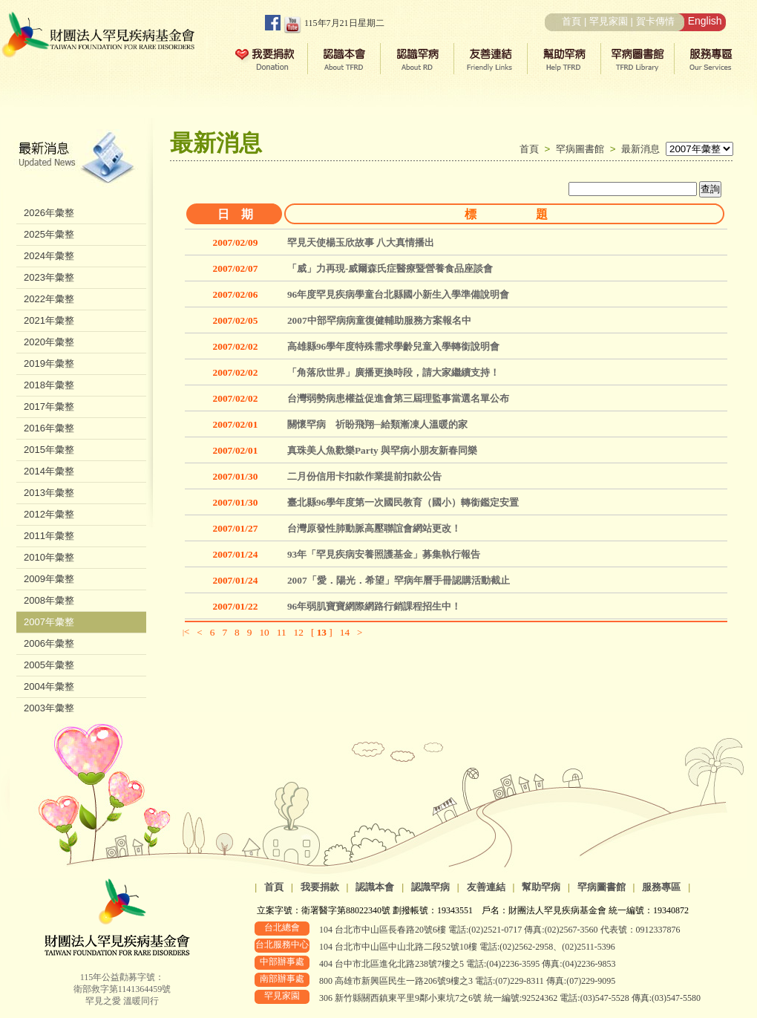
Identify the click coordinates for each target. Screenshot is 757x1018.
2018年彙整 (49, 385)
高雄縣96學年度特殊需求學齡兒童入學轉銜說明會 (393, 346)
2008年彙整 (49, 600)
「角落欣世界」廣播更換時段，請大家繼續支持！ (393, 372)
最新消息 (640, 148)
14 (345, 632)
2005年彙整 (49, 664)
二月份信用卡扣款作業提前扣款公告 (364, 476)
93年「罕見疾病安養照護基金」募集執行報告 (383, 554)
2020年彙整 (49, 342)
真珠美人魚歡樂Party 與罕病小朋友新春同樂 (382, 450)
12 (299, 632)
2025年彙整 (49, 234)
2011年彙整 (49, 535)
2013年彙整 (49, 492)
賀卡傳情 (655, 21)
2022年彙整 (49, 298)
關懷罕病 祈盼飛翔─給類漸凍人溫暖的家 (377, 424)
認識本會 (374, 887)
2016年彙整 (49, 428)
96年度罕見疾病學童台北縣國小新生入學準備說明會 (398, 294)
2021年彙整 (49, 320)
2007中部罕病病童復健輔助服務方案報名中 (379, 320)
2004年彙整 (49, 686)
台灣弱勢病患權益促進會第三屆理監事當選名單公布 (398, 398)
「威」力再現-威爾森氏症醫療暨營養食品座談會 (390, 268)
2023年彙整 (49, 277)
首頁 (571, 21)
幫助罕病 (541, 887)
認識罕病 (430, 887)
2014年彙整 (49, 471)
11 (281, 632)
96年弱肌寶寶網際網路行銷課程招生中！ (374, 606)
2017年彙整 (49, 406)
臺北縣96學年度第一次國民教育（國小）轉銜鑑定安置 (403, 502)
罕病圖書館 (583, 148)
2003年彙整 (49, 708)
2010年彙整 (49, 557)
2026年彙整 (49, 212)
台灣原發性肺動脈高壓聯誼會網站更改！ (374, 528)
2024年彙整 (49, 255)
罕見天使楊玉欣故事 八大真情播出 (360, 242)
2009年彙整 (49, 578)
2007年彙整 (49, 621)
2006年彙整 (49, 643)
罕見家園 (608, 21)
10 (264, 632)
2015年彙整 (49, 449)
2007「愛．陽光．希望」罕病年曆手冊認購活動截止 (398, 580)
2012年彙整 (49, 514)
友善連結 (486, 887)
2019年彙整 (49, 363)
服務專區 (661, 887)
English (705, 21)
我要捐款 (320, 887)
